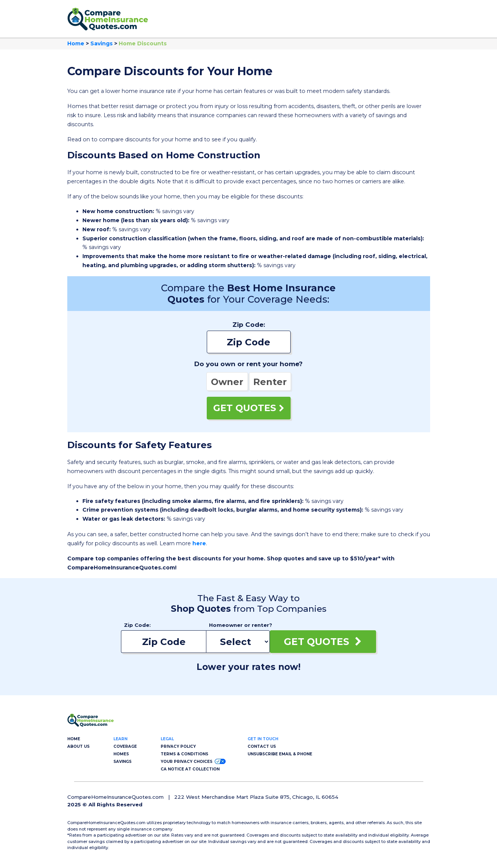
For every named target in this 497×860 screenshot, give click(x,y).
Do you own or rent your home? (248, 364)
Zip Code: (248, 324)
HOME (73, 738)
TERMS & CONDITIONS (184, 754)
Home (75, 43)
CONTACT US (262, 746)
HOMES (121, 754)
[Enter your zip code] (249, 342)
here (199, 543)
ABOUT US (78, 746)
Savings (101, 43)
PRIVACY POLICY (178, 746)
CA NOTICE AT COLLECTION (190, 769)
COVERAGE (125, 746)
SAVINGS (122, 761)
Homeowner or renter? (239, 625)
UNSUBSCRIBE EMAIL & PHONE (280, 754)
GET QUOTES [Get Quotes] (248, 407)
